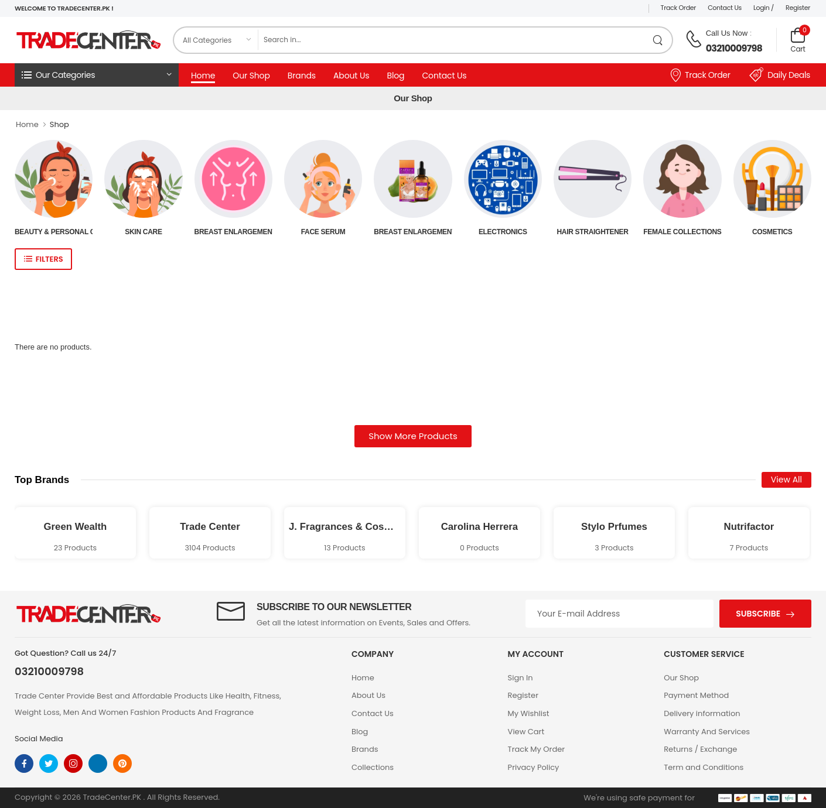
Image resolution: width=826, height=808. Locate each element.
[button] (97, 75)
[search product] (658, 40)
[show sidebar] (43, 259)
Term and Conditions (703, 767)
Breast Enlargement (233, 232)
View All (786, 479)
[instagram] (73, 763)
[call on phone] (693, 39)
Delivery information (702, 713)
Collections (372, 767)
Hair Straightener (592, 232)
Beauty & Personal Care (54, 232)
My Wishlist (528, 713)
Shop (59, 124)
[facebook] (24, 763)
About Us (351, 75)
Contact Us (725, 7)
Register (798, 7)
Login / (763, 7)
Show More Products (413, 436)
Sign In (520, 677)
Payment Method (696, 695)
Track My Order (536, 749)
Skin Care (143, 232)
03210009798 (734, 48)
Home (203, 75)
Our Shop (251, 75)
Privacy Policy (533, 767)
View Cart (526, 731)
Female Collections (682, 232)
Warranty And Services (707, 731)
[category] (216, 40)
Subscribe (758, 613)
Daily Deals (779, 75)
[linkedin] (97, 763)
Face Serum (323, 232)
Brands (302, 75)
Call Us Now (727, 33)
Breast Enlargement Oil (413, 232)
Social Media (39, 738)
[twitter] (48, 763)
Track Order (679, 7)
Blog (395, 75)
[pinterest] (122, 763)
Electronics (503, 232)
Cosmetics (772, 232)
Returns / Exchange (700, 749)
